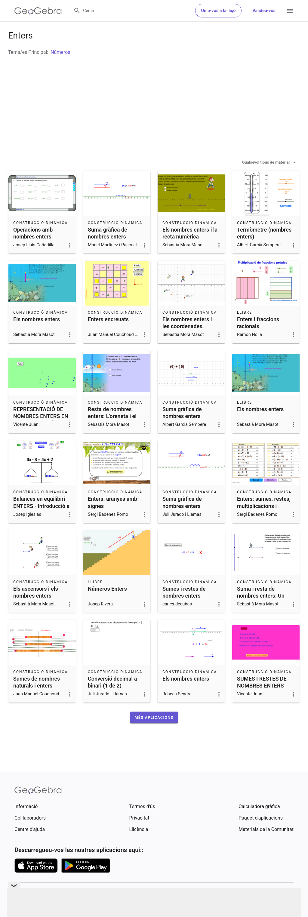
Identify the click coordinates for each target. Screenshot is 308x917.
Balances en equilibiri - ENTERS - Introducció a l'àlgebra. (41, 521)
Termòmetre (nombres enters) (264, 248)
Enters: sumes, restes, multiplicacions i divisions (264, 521)
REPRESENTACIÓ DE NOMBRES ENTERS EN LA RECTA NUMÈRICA (40, 431)
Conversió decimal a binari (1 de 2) (112, 697)
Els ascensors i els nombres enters (35, 607)
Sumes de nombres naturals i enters (36, 697)
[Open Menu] (290, 10)
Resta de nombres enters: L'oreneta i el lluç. (112, 431)
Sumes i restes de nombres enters (184, 607)
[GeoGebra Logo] (38, 10)
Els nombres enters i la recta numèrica (189, 248)
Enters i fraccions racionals (258, 337)
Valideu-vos (264, 10)
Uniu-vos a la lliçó (218, 10)
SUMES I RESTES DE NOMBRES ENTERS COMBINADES (262, 701)
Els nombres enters (36, 334)
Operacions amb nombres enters (33, 248)
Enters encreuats (108, 334)
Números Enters (107, 604)
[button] (154, 732)
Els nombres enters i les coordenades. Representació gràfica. (189, 341)
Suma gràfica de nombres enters (107, 248)
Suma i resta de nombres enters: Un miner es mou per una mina (263, 614)
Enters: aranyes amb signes (112, 517)
